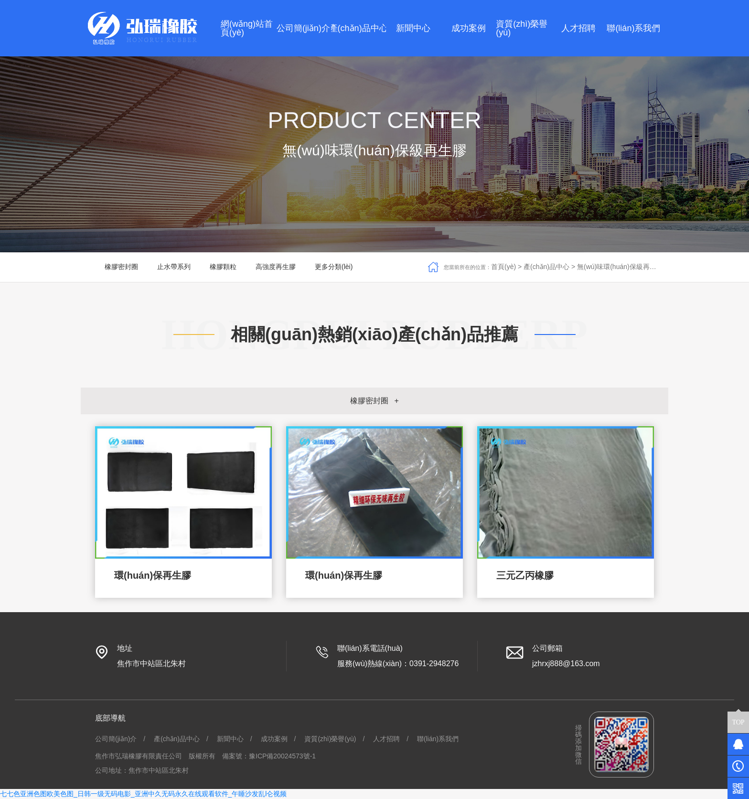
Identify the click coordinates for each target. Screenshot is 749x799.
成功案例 (274, 739)
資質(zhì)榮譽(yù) (330, 739)
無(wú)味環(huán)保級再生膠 (620, 266)
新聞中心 (230, 739)
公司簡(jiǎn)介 (116, 739)
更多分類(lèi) (334, 266)
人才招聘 (386, 739)
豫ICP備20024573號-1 (282, 756)
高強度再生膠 (276, 266)
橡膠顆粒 (223, 266)
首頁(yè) (503, 266)
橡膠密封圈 (121, 266)
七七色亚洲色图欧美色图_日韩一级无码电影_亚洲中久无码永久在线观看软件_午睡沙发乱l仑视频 (143, 794)
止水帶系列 (174, 266)
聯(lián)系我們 (438, 739)
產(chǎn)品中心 (546, 266)
